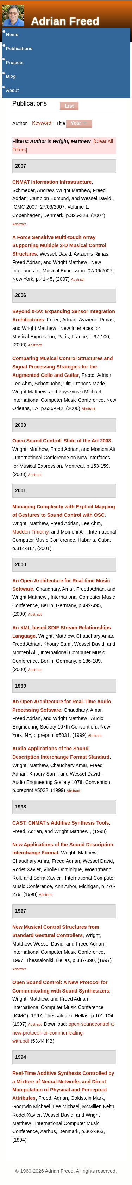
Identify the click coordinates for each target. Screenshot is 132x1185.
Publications (19, 48)
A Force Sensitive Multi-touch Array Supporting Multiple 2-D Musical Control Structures (59, 246)
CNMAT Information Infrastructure (52, 182)
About (12, 90)
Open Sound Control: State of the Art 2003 (61, 440)
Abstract (19, 224)
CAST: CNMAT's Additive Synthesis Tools (60, 823)
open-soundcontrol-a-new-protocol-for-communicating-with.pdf (63, 1032)
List (69, 106)
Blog (11, 76)
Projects (15, 62)
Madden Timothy (30, 532)
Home (12, 34)
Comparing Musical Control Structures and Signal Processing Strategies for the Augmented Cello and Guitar (62, 367)
